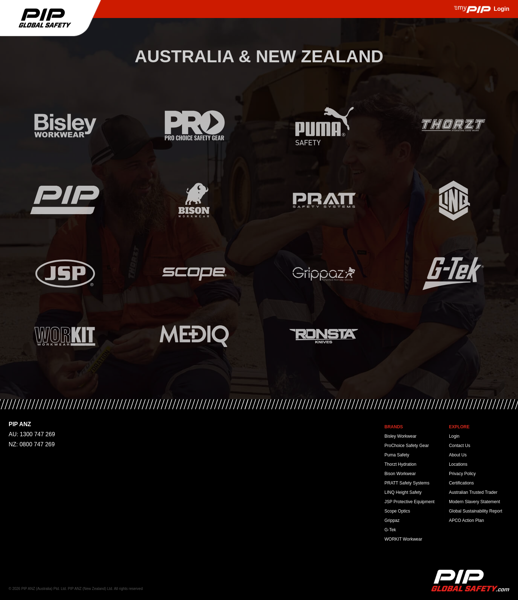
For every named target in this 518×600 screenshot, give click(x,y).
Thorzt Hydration (401, 464)
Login (454, 436)
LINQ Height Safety (403, 492)
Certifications (461, 483)
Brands (394, 426)
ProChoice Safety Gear (407, 445)
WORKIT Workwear (403, 539)
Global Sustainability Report (475, 511)
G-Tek (390, 529)
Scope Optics (397, 511)
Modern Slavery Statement (474, 501)
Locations (458, 464)
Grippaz (392, 520)
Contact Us (459, 445)
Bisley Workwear (401, 436)
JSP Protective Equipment (410, 501)
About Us (458, 454)
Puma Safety (397, 454)
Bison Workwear (400, 473)
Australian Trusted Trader (473, 492)
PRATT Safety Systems (407, 483)
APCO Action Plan (466, 520)
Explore (459, 426)
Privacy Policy (462, 473)
